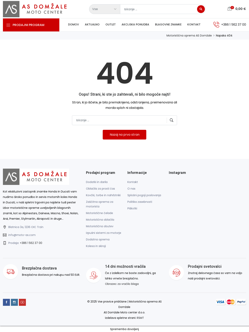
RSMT (140, 318)
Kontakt (194, 25)
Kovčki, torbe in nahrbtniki (103, 195)
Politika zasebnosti (139, 202)
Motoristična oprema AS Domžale (189, 35)
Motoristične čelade (99, 213)
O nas (131, 189)
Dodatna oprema (98, 239)
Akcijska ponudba (135, 25)
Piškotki (132, 208)
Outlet (110, 25)
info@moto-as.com (22, 235)
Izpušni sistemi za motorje (103, 233)
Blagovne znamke (168, 25)
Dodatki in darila (97, 182)
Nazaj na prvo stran (124, 135)
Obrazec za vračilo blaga (122, 284)
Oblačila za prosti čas (100, 189)
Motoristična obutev (99, 226)
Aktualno (92, 25)
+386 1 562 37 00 (31, 243)
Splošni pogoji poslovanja (144, 195)
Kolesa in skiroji (96, 246)
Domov (73, 25)
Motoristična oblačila (100, 220)
